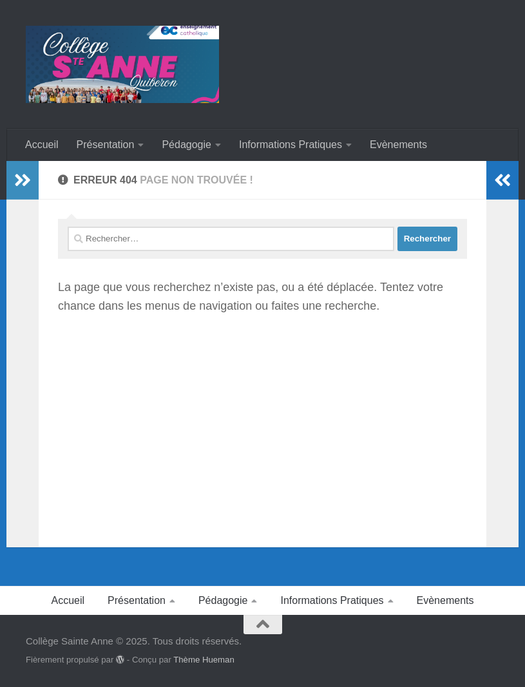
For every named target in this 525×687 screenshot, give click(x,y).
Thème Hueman (203, 659)
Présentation (106, 144)
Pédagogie (186, 144)
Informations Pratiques (290, 144)
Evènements (398, 144)
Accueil (42, 144)
